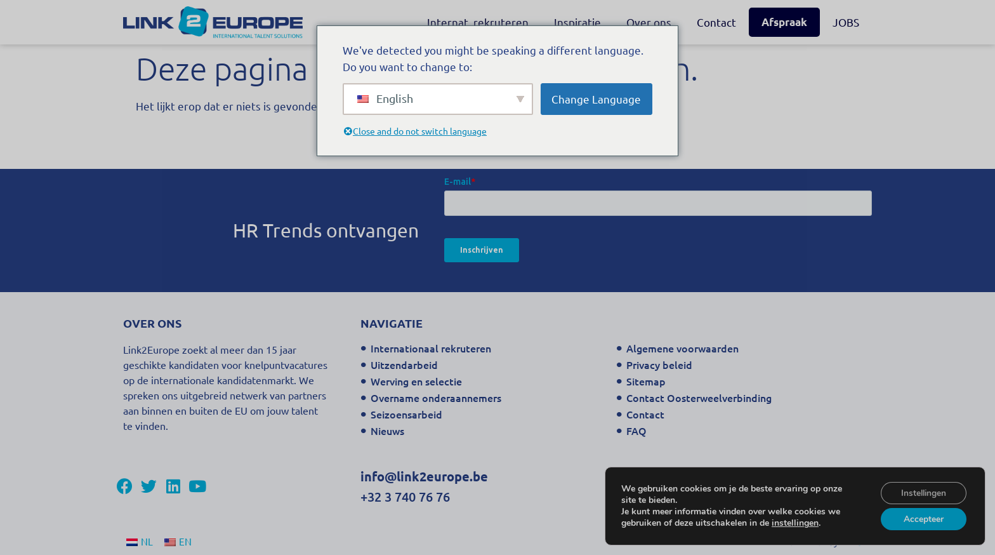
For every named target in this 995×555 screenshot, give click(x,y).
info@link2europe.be (424, 476)
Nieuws (387, 430)
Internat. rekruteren (478, 22)
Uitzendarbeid (404, 364)
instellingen (795, 522)
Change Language (596, 98)
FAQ (636, 430)
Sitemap (646, 381)
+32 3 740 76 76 (405, 496)
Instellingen (922, 492)
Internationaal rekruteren (431, 348)
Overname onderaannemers (436, 397)
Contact (716, 22)
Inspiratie (577, 22)
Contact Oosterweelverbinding (699, 397)
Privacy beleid (659, 364)
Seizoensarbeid (406, 414)
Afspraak (784, 22)
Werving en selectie (416, 381)
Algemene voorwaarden (682, 348)
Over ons (648, 22)
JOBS (846, 22)
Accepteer (922, 518)
